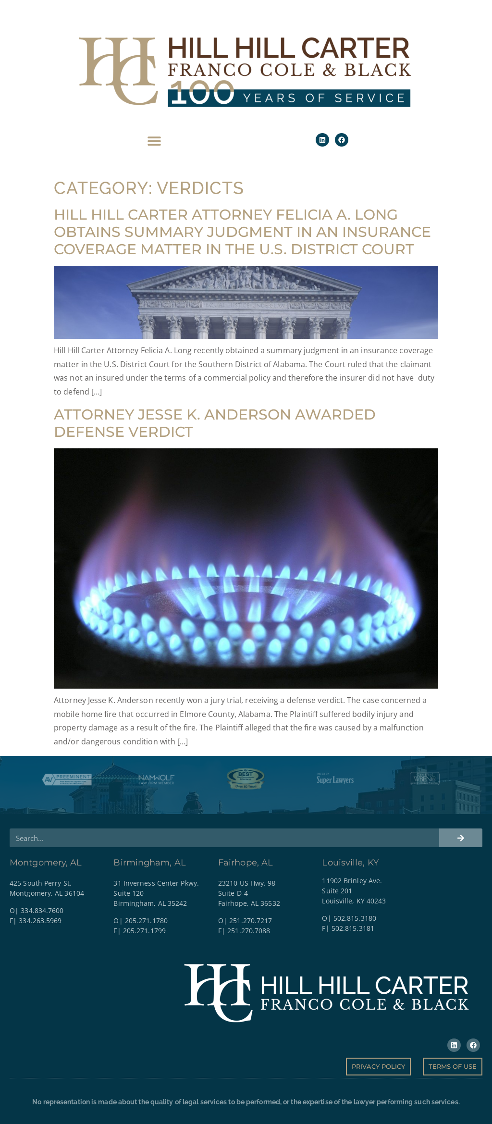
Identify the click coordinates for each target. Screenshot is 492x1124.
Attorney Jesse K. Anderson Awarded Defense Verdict (215, 423)
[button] (154, 141)
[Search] (460, 837)
